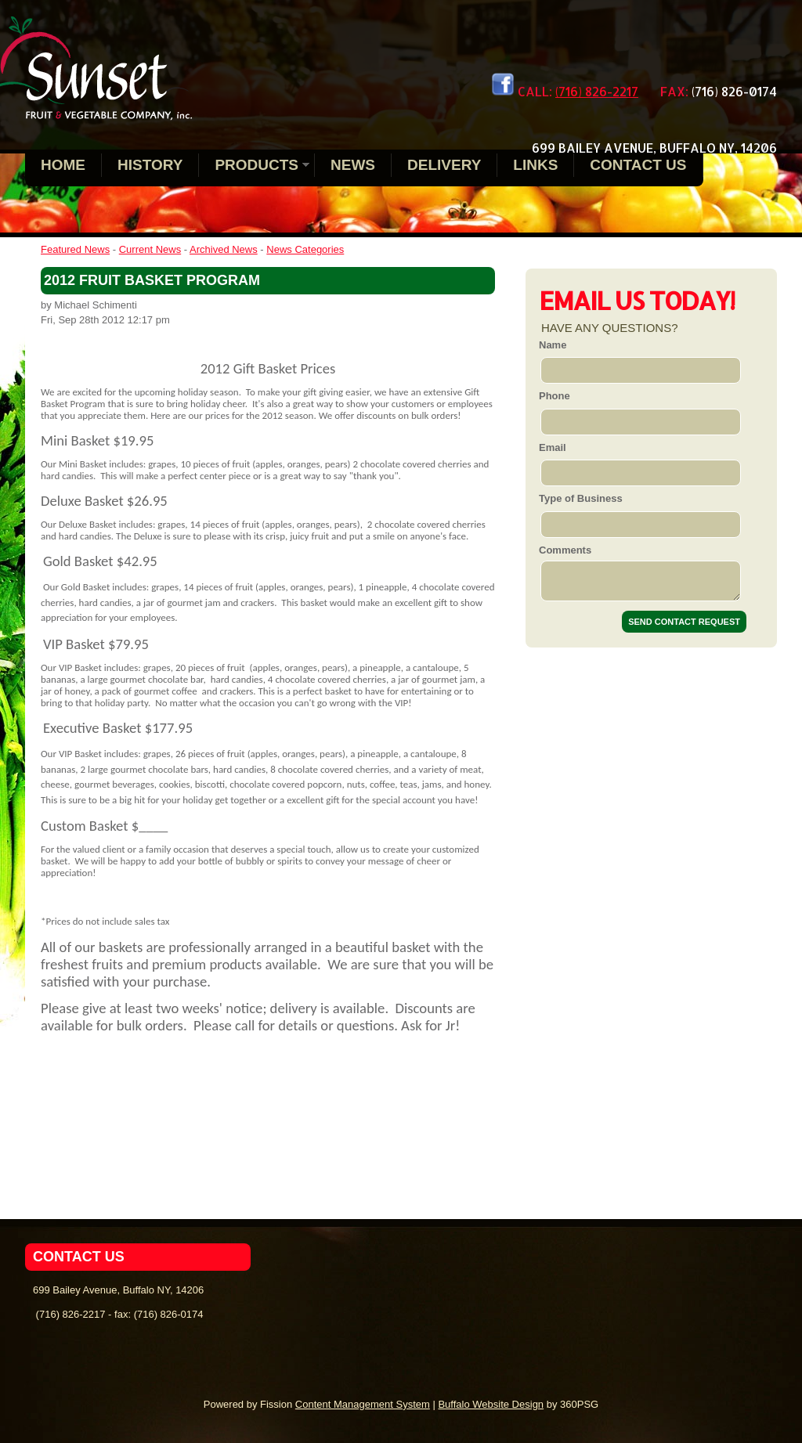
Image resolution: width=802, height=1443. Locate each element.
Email (552, 447)
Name (552, 345)
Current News (150, 249)
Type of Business (581, 498)
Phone (554, 396)
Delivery (444, 165)
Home (63, 165)
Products (256, 165)
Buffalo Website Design (491, 1404)
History (149, 165)
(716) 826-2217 (596, 91)
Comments (565, 550)
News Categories (305, 249)
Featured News (75, 249)
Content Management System (362, 1404)
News (353, 165)
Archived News (224, 249)
